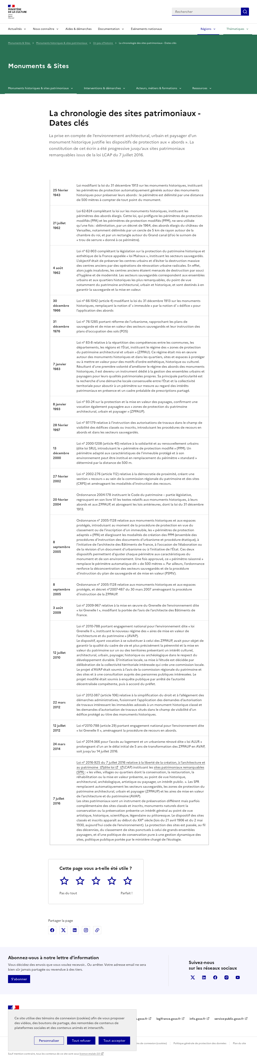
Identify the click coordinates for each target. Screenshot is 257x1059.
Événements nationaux (146, 29)
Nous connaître (43, 29)
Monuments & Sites (19, 43)
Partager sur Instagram (86, 930)
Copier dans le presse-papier (97, 930)
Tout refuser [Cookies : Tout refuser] (81, 1040)
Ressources (199, 88)
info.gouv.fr (198, 1019)
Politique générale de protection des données (199, 1043)
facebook (215, 977)
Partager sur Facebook (52, 930)
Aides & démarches (78, 29)
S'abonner (19, 979)
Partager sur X (63, 930)
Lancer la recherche (245, 12)
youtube (238, 977)
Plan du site (239, 1043)
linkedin (204, 977)
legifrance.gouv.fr (168, 1019)
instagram (226, 977)
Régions (206, 29)
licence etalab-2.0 (90, 1054)
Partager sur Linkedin (75, 930)
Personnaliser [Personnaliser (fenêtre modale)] (49, 1040)
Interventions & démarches (102, 88)
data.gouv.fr (139, 1019)
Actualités (15, 29)
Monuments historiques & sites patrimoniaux (62, 43)
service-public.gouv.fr (229, 1019)
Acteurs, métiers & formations (156, 88)
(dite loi (108, 767)
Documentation (109, 29)
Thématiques (235, 29)
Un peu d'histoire (103, 43)
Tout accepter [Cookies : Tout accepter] (114, 1040)
